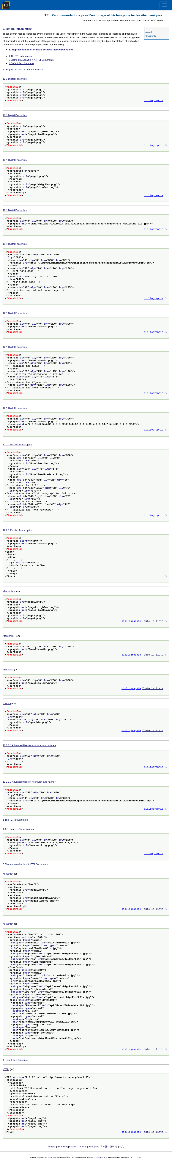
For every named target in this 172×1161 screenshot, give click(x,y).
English (52, 1146)
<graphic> (8, 873)
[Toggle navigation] (164, 5)
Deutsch (62, 1146)
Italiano (83, 1146)
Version (48, 1157)
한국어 (113, 1146)
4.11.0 (53, 1157)
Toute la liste (152, 621)
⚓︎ (166, 100)
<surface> (8, 669)
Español (73, 1146)
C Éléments (150, 36)
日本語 (104, 1146)
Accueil (148, 32)
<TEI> (6, 1069)
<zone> (7, 703)
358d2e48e (98, 1157)
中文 (121, 1146)
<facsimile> (24, 28)
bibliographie (153, 100)
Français (93, 1146)
